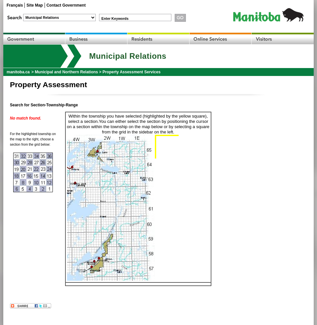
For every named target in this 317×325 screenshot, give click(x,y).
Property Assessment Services (131, 72)
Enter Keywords (114, 18)
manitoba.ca (18, 72)
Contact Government (66, 5)
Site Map (34, 5)
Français (15, 5)
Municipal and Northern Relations (66, 72)
